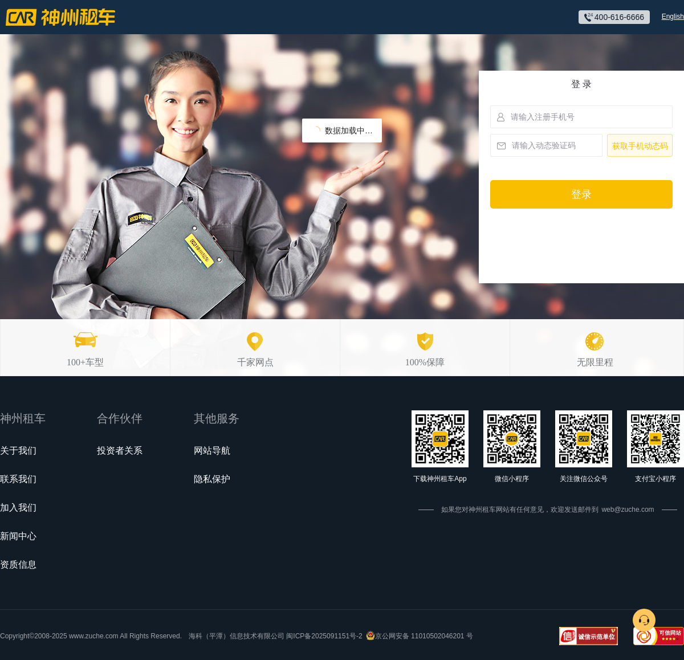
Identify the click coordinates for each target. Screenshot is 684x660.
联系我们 (18, 479)
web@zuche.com (627, 510)
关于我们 (18, 450)
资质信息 (18, 564)
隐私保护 (212, 479)
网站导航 (212, 450)
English (673, 17)
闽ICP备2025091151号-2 (324, 636)
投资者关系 (119, 450)
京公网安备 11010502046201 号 (424, 636)
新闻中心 (18, 536)
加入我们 (18, 507)
